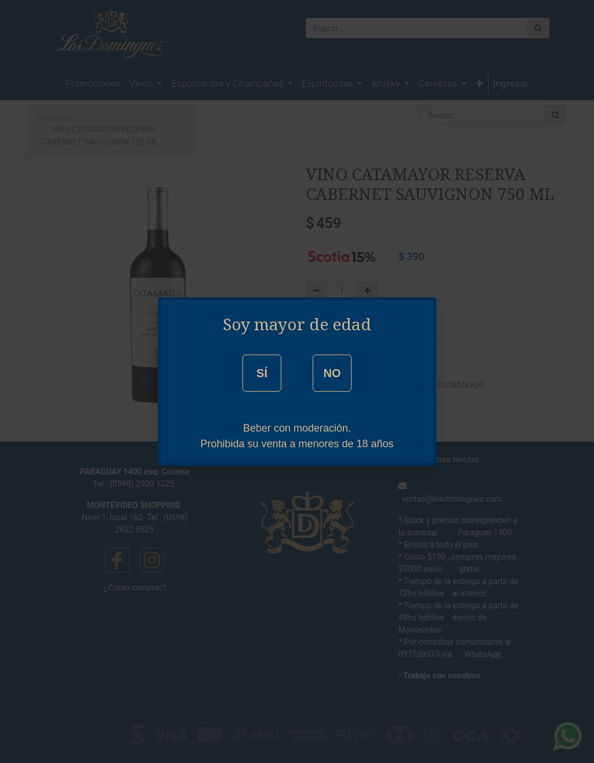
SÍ (261, 373)
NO (332, 373)
